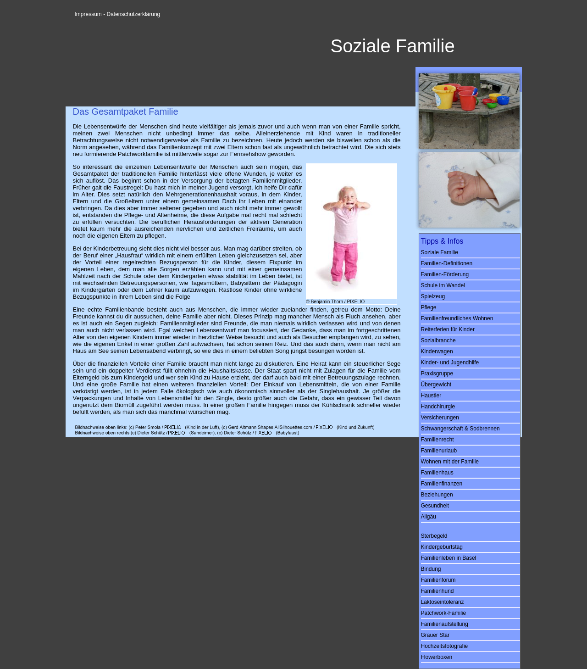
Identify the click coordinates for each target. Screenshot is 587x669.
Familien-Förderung (445, 274)
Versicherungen (440, 417)
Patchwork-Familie (443, 613)
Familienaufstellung (444, 624)
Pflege (429, 307)
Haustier (431, 395)
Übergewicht (436, 384)
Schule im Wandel (443, 285)
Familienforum (438, 580)
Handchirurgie (438, 406)
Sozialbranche (438, 340)
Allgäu (428, 516)
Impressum (88, 14)
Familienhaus (437, 472)
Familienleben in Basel (448, 558)
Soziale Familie (439, 252)
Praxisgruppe (437, 373)
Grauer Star (435, 635)
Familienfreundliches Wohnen (457, 318)
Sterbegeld (434, 536)
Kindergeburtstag (442, 547)
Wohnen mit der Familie (450, 461)
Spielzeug (433, 296)
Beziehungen (437, 494)
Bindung (431, 569)
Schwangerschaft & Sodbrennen (460, 428)
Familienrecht (437, 439)
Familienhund (437, 591)
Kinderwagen (437, 351)
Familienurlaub (439, 450)
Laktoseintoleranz (442, 602)
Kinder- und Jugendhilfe (450, 362)
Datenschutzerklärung (134, 14)
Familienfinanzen (442, 483)
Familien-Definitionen (447, 263)
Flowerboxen (437, 657)
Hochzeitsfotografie (444, 646)
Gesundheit (435, 505)
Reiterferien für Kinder (448, 329)
